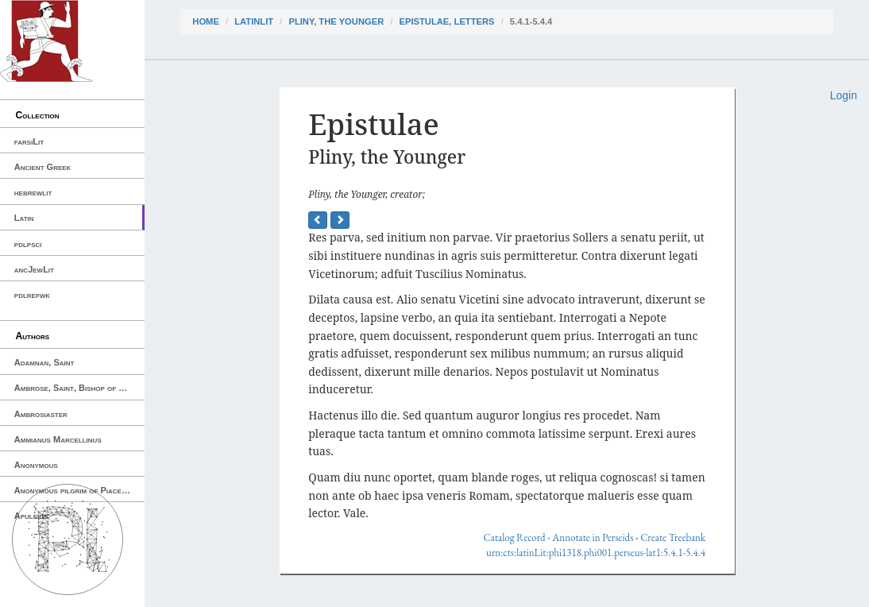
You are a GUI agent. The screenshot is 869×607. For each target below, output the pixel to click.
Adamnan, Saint (44, 362)
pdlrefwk (32, 295)
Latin (24, 217)
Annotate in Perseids (592, 537)
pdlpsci (28, 244)
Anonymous (36, 465)
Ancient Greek (42, 167)
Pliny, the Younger (336, 21)
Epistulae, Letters (447, 21)
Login (843, 95)
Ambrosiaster (41, 414)
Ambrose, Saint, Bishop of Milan (77, 387)
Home (205, 21)
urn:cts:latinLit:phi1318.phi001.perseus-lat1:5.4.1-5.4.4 (595, 552)
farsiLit (29, 141)
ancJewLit (34, 269)
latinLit (253, 21)
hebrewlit (33, 192)
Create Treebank (672, 537)
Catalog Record (515, 537)
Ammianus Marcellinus (58, 439)
